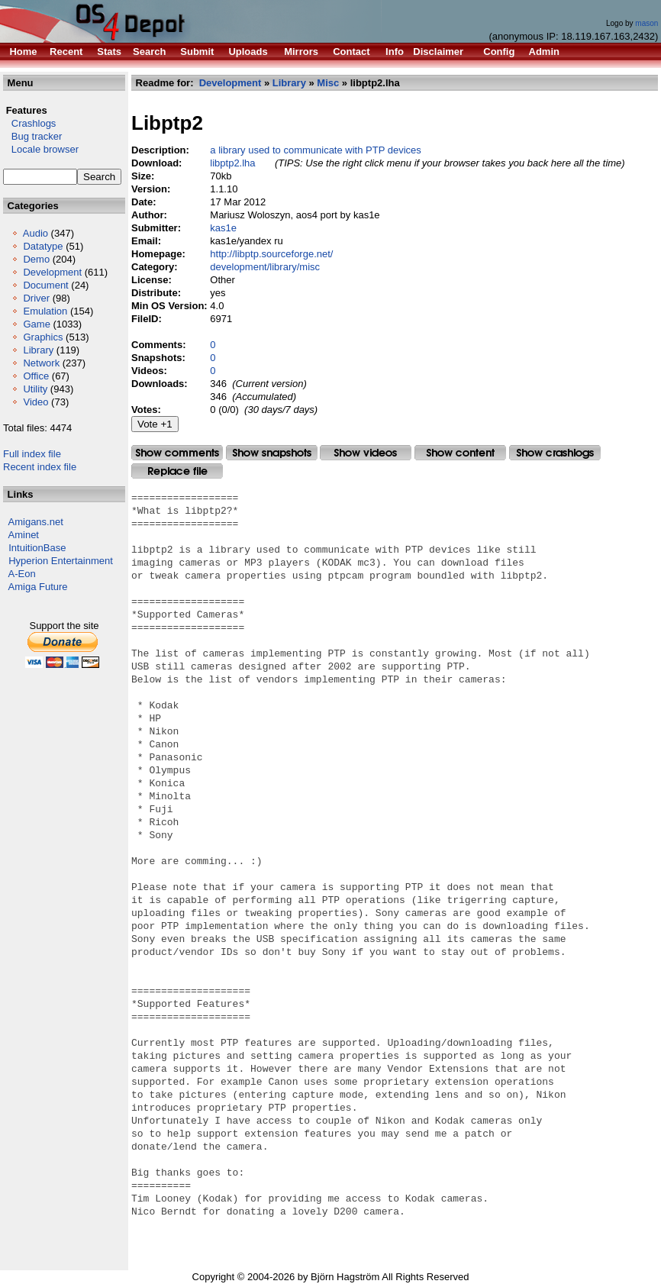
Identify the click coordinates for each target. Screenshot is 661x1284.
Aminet (23, 534)
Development (52, 272)
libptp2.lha (232, 163)
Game (36, 324)
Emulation (45, 311)
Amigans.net (35, 521)
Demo (36, 259)
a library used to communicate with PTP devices (315, 150)
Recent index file (39, 467)
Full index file (32, 454)
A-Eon (22, 573)
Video (35, 402)
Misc (328, 83)
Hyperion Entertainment (60, 560)
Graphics (43, 337)
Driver (36, 298)
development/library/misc (265, 267)
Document (45, 285)
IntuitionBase (37, 547)
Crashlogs (29, 123)
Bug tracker (32, 136)
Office (36, 376)
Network (41, 363)
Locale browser (41, 149)
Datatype (43, 246)
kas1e (223, 228)
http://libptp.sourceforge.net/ (271, 254)
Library (38, 350)
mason (646, 23)
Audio (35, 233)
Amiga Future (38, 586)
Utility (35, 389)
